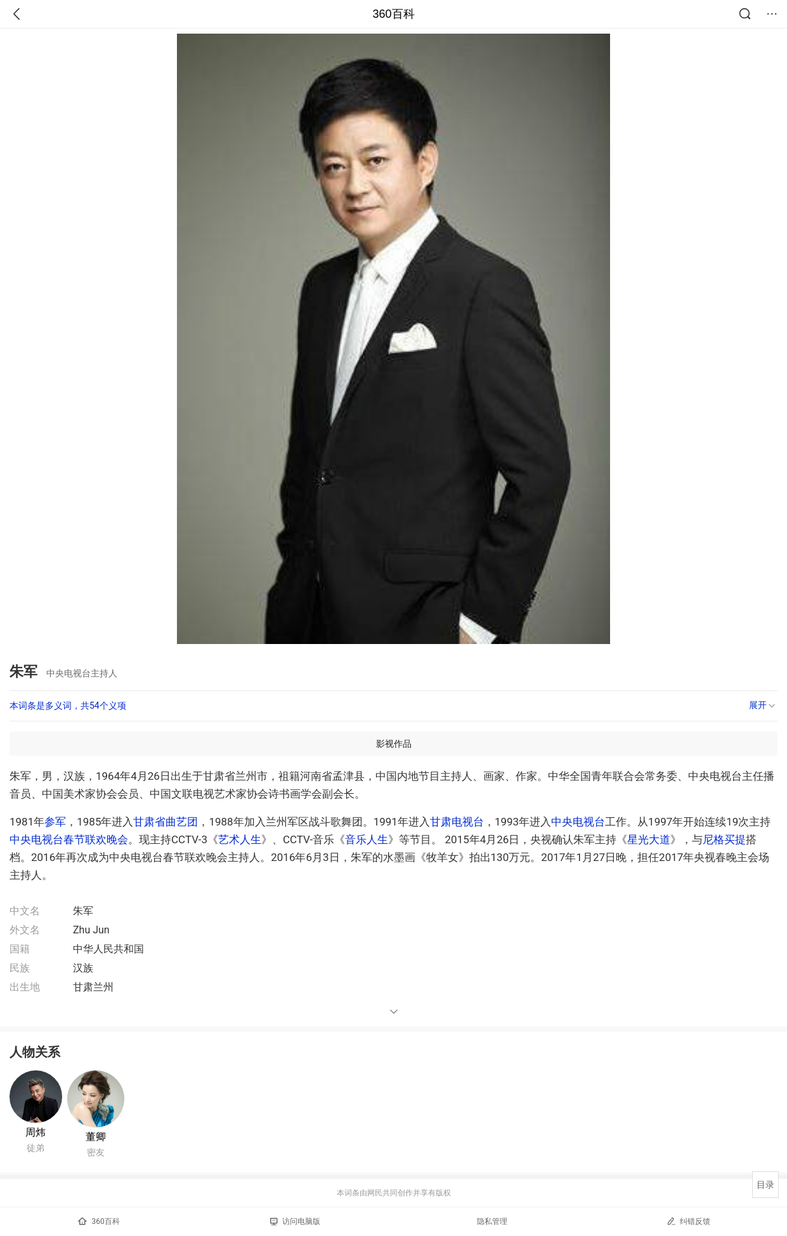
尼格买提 (724, 839)
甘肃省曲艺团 (165, 821)
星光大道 (648, 839)
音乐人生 (366, 839)
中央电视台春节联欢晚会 (69, 839)
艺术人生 (239, 839)
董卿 (96, 1137)
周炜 (35, 1132)
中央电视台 (578, 821)
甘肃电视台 (457, 821)
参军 (55, 821)
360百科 (393, 14)
